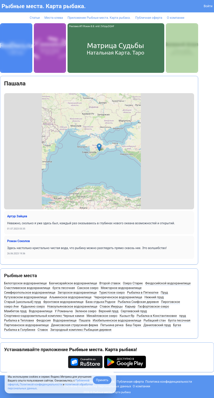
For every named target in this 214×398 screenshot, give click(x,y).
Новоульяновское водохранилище (72, 306)
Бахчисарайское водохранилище (73, 283)
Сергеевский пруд (134, 311)
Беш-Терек (133, 325)
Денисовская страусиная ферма (74, 325)
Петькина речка (112, 325)
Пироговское (170, 302)
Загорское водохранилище (77, 292)
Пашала (85, 320)
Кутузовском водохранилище (25, 297)
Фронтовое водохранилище (63, 302)
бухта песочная (64, 288)
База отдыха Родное (100, 302)
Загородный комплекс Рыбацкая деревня (80, 330)
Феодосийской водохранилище (168, 283)
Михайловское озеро (101, 316)
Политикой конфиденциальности (41, 384)
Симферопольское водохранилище (29, 292)
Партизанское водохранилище (26, 325)
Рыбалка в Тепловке (19, 320)
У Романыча (64, 311)
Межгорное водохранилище (121, 288)
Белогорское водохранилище (25, 283)
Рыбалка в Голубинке (19, 330)
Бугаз (177, 325)
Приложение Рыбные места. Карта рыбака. (99, 18)
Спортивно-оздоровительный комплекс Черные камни (44, 316)
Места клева (54, 18)
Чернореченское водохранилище (118, 297)
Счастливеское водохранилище (27, 288)
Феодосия (43, 320)
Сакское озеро (87, 288)
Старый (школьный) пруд (22, 302)
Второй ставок (110, 283)
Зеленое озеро (85, 311)
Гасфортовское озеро (153, 306)
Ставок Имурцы (111, 306)
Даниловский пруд (157, 325)
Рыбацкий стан (155, 320)
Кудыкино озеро (33, 306)
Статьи (35, 18)
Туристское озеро (112, 292)
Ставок (43, 330)
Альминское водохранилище (70, 297)
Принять (102, 380)
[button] (99, 147)
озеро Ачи (11, 306)
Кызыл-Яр (127, 316)
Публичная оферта (148, 18)
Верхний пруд (108, 311)
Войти (208, 6)
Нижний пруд (154, 297)
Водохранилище (40, 311)
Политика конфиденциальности (168, 381)
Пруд (164, 292)
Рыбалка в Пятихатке (142, 292)
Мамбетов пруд (15, 311)
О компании (175, 18)
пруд (182, 316)
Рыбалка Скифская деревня (138, 302)
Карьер (130, 306)
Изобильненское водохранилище (117, 320)
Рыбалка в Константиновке (157, 316)
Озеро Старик (133, 283)
